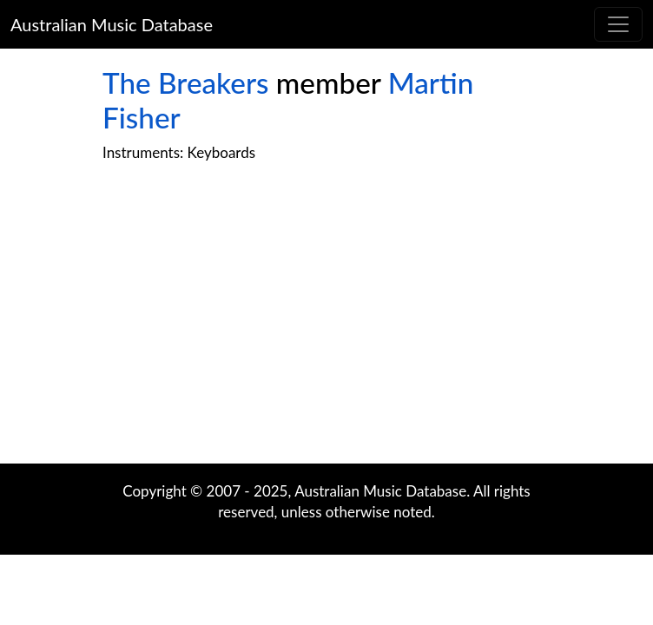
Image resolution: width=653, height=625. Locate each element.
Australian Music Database (111, 24)
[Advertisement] (326, 324)
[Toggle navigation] (618, 24)
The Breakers (185, 82)
